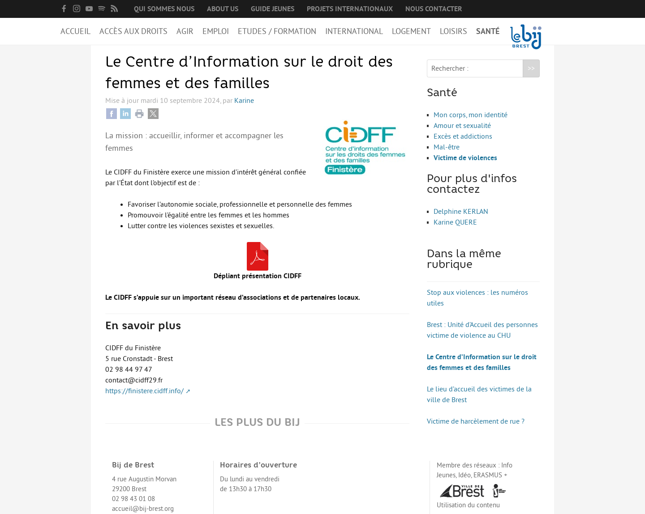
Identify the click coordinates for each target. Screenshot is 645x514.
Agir (185, 31)
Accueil (75, 31)
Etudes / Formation (277, 31)
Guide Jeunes (272, 9)
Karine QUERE (455, 222)
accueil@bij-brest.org (143, 509)
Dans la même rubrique (464, 260)
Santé (487, 31)
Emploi (215, 31)
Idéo (464, 475)
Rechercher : (450, 68)
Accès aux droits (133, 31)
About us (222, 9)
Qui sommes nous (164, 9)
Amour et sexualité (462, 126)
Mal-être (447, 147)
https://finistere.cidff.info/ (144, 391)
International (354, 31)
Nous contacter (433, 9)
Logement (411, 31)
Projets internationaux (350, 9)
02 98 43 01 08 (133, 499)
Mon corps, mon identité (470, 115)
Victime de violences (465, 158)
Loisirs (453, 31)
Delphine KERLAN (461, 212)
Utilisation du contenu (468, 505)
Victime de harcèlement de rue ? (476, 421)
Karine (244, 101)
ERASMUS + (490, 475)
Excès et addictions (463, 136)
